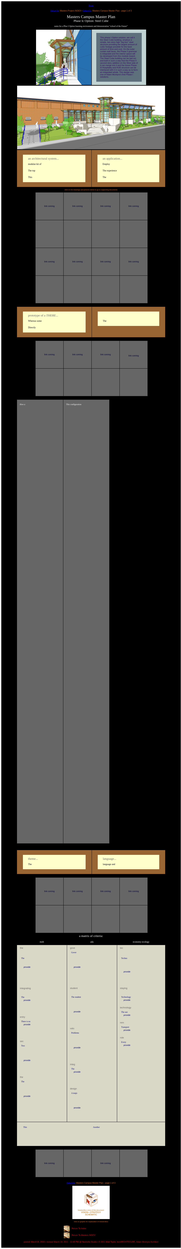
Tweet (91, 5)
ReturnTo (54, 11)
